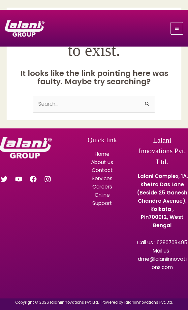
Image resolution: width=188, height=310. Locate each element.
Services (102, 178)
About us (102, 162)
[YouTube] (18, 179)
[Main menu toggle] (177, 28)
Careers (102, 186)
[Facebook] (33, 179)
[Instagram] (47, 179)
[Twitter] (4, 179)
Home (102, 154)
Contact (102, 170)
